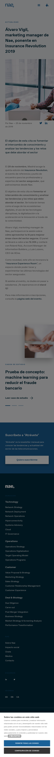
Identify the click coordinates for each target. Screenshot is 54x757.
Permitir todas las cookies (27, 743)
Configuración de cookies (27, 751)
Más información (14, 736)
